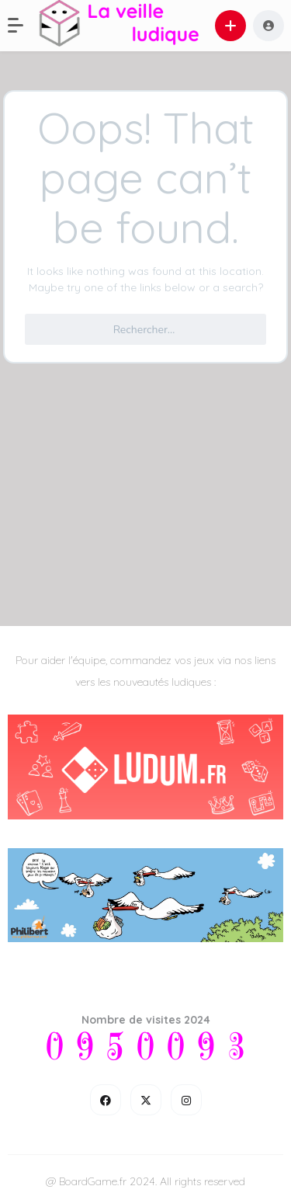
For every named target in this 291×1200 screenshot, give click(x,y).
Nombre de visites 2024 (145, 1020)
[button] (23, 25)
